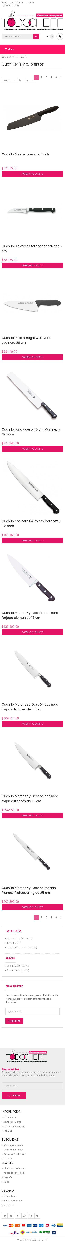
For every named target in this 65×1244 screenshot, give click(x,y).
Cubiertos (11, 943)
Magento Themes (39, 1240)
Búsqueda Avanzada (12, 1145)
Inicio (4, 2)
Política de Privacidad (13, 1173)
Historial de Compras (12, 1201)
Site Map (7, 1131)
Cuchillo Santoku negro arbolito (26, 154)
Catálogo (7, 5)
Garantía (7, 1177)
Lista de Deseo (9, 1196)
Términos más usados (12, 1150)
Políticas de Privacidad (13, 1126)
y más (17, 970)
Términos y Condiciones (13, 1168)
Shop (16, 5)
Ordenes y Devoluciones (14, 1154)
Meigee (20, 1240)
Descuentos (8, 1205)
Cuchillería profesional (17, 938)
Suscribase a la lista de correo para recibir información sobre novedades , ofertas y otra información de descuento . (31, 999)
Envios (5, 1182)
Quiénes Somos (16, 2)
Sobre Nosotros (9, 1117)
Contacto (30, 2)
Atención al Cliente (11, 1122)
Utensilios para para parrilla (20, 947)
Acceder (60, 36)
